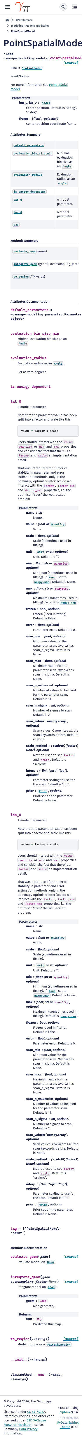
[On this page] (74, 7)
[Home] (7, 20)
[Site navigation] (7, 7)
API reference (24, 20)
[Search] (63, 7)
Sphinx (65, 1412)
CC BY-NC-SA (36, 1412)
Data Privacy (28, 1429)
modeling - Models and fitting (30, 25)
